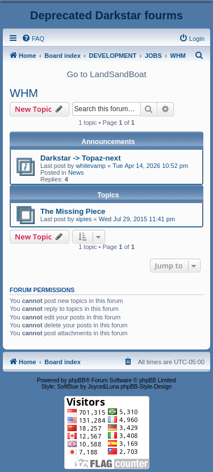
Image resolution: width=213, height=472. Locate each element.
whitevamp (91, 165)
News (76, 172)
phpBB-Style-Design (146, 387)
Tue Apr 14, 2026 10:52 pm (150, 165)
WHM (24, 93)
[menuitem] (33, 38)
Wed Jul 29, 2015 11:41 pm (137, 219)
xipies (83, 219)
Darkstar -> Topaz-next (80, 158)
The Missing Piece (72, 211)
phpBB (77, 380)
